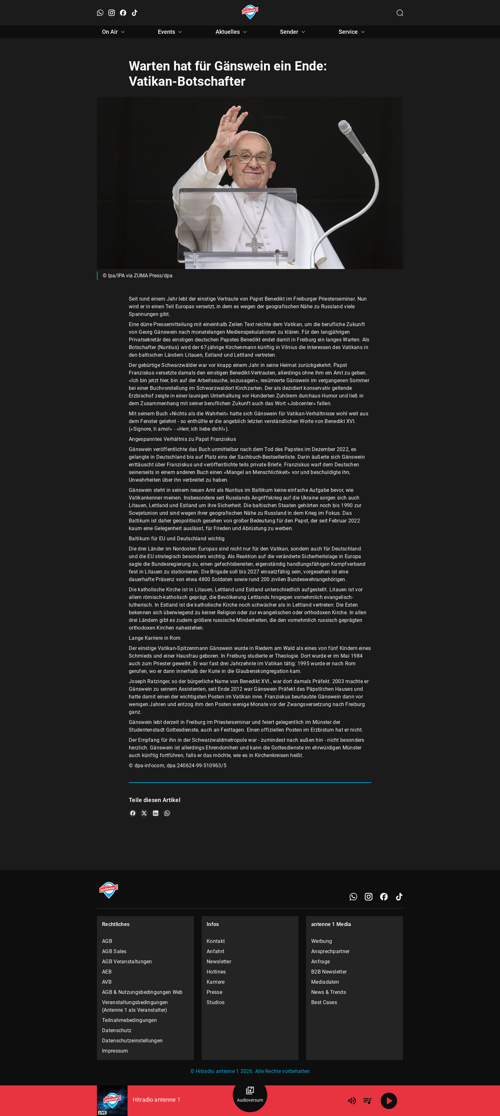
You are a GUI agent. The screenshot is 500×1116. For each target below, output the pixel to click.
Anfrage (320, 962)
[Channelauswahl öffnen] (400, 13)
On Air (114, 32)
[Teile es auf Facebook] (132, 813)
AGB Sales (114, 951)
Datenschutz (116, 1030)
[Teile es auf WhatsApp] (167, 813)
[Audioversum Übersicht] (250, 1095)
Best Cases (324, 1002)
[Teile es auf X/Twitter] (144, 813)
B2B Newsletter (329, 972)
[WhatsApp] (353, 897)
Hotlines (216, 972)
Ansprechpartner (330, 951)
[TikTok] (399, 897)
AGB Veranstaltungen (127, 962)
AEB (107, 972)
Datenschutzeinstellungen (132, 1041)
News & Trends (328, 992)
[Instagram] (368, 897)
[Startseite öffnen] (250, 12)
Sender (293, 32)
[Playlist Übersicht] (367, 1101)
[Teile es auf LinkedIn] (155, 813)
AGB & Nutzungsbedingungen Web (142, 992)
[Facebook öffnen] (123, 13)
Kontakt (216, 941)
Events (171, 32)
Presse (214, 992)
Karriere (215, 982)
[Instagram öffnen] (111, 13)
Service (353, 32)
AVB (107, 982)
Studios (215, 1002)
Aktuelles (232, 32)
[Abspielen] (389, 1101)
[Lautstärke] (352, 1101)
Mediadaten (325, 982)
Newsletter (219, 962)
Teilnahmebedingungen (129, 1020)
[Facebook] (384, 897)
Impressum (115, 1051)
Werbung (321, 941)
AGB (107, 941)
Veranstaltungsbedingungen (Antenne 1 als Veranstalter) (135, 1006)
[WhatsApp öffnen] (100, 13)
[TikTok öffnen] (134, 13)
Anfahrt (215, 951)
